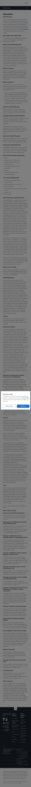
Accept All (23, 406)
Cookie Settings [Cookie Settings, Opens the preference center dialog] (9, 406)
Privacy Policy (25, 398)
